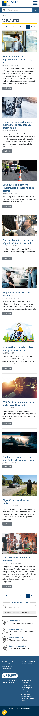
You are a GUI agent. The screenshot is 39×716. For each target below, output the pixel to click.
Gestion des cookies (27, 698)
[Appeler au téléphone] (10, 675)
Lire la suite (7, 88)
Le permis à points (7, 671)
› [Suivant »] (34, 27)
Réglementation (6, 668)
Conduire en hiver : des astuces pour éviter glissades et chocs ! (18, 458)
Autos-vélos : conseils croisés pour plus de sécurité (17, 348)
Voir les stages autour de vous (16, 612)
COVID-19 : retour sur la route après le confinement (18, 403)
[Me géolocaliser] (35, 10)
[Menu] (35, 3)
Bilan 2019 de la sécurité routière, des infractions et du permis (18, 188)
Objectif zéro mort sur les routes (15, 501)
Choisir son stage (7, 666)
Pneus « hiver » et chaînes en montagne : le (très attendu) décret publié (17, 125)
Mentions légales (26, 696)
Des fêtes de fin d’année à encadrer (16, 559)
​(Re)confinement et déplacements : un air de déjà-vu (18, 59)
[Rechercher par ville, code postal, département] (17, 10)
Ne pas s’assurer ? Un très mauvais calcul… (16, 293)
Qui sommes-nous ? (27, 685)
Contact (23, 700)
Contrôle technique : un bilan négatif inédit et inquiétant (17, 241)
